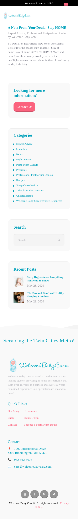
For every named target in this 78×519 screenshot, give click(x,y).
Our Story (14, 410)
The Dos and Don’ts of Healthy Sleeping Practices (45, 294)
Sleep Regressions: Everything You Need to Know (45, 278)
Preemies (21, 169)
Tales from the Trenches (30, 190)
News (19, 154)
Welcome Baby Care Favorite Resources (39, 200)
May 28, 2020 (35, 285)
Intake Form (31, 417)
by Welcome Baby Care (22, 36)
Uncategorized (24, 195)
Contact (12, 424)
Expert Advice (16, 33)
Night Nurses (23, 159)
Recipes (20, 180)
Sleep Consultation (27, 185)
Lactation (21, 149)
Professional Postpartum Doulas (46, 33)
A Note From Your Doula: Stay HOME (37, 28)
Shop (11, 417)
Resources (31, 410)
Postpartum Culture (27, 164)
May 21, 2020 (35, 301)
